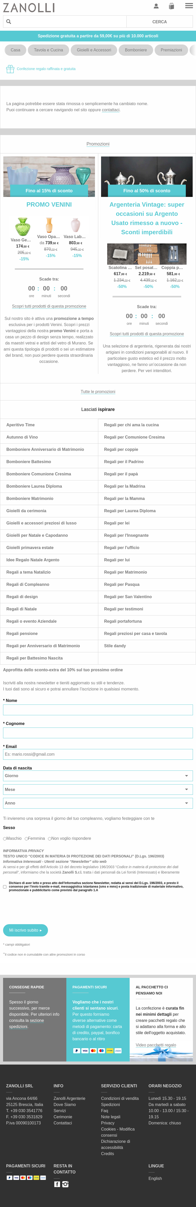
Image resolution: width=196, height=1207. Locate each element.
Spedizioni (110, 1104)
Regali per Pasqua (122, 584)
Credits (107, 1154)
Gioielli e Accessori (94, 50)
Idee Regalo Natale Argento (32, 560)
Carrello (171, 6)
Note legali (110, 1117)
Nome (11, 700)
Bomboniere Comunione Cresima (38, 474)
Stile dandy (115, 646)
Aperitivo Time (20, 425)
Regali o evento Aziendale (31, 621)
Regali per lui (117, 560)
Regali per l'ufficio (121, 547)
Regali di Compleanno (27, 584)
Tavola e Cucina (48, 50)
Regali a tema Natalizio (28, 572)
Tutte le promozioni (98, 391)
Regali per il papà (121, 474)
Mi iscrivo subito (23, 930)
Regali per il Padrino (124, 462)
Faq (104, 1111)
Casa (15, 50)
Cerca (159, 22)
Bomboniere (136, 50)
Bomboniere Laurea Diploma (34, 486)
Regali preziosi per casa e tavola (135, 633)
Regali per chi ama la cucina (131, 425)
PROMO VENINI (49, 204)
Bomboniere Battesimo (28, 462)
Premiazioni (171, 50)
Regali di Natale (21, 609)
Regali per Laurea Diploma (130, 511)
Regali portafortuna (123, 621)
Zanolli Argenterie (69, 1098)
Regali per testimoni (123, 609)
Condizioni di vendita (120, 1098)
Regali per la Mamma (124, 498)
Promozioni (98, 144)
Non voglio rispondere (71, 838)
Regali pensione (22, 633)
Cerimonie (63, 1117)
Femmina (36, 838)
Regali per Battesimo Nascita (34, 658)
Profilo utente (156, 6)
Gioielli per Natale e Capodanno (37, 535)
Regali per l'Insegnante (126, 535)
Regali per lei (117, 523)
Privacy (107, 1123)
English (155, 1178)
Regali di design (22, 597)
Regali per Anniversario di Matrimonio (43, 646)
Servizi (60, 1111)
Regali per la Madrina (124, 486)
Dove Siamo (65, 1104)
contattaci (110, 110)
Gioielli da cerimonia (26, 511)
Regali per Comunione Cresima (134, 437)
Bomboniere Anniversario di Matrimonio (45, 449)
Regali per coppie (121, 449)
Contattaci (63, 1123)
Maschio (14, 838)
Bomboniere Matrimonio (29, 498)
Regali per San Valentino (128, 597)
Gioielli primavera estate (30, 547)
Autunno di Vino (22, 437)
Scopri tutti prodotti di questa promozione (49, 306)
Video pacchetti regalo (156, 1045)
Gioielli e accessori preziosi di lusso (41, 523)
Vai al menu (189, 6)
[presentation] (42, 908)
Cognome (15, 723)
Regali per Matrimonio (125, 572)
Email (11, 746)
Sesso (9, 827)
